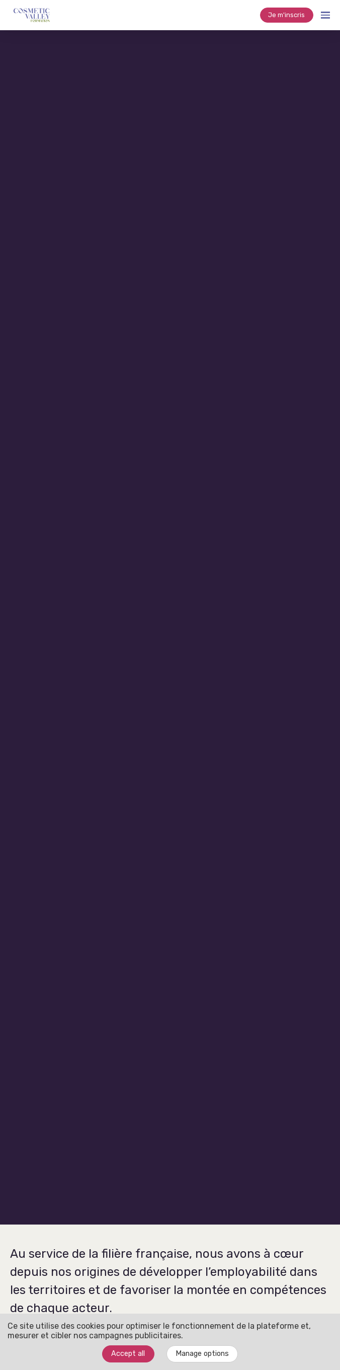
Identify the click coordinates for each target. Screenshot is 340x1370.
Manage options (202, 1353)
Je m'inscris (286, 15)
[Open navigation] (325, 15)
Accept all (128, 1353)
